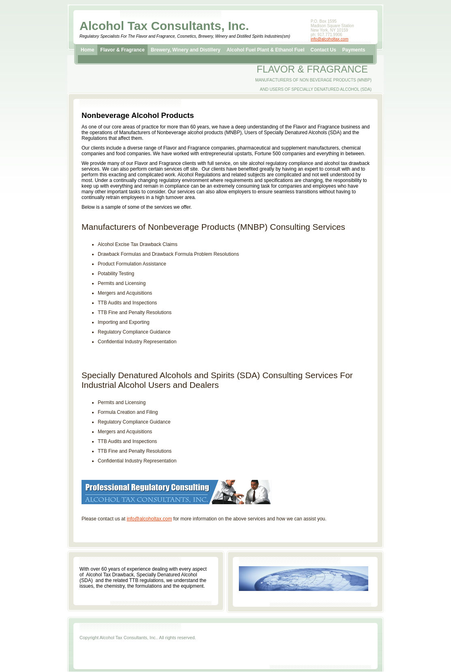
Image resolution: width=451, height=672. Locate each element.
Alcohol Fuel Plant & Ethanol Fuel (265, 50)
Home (87, 50)
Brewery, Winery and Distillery (186, 50)
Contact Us (323, 50)
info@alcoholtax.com (329, 39)
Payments (353, 50)
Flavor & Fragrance (122, 50)
